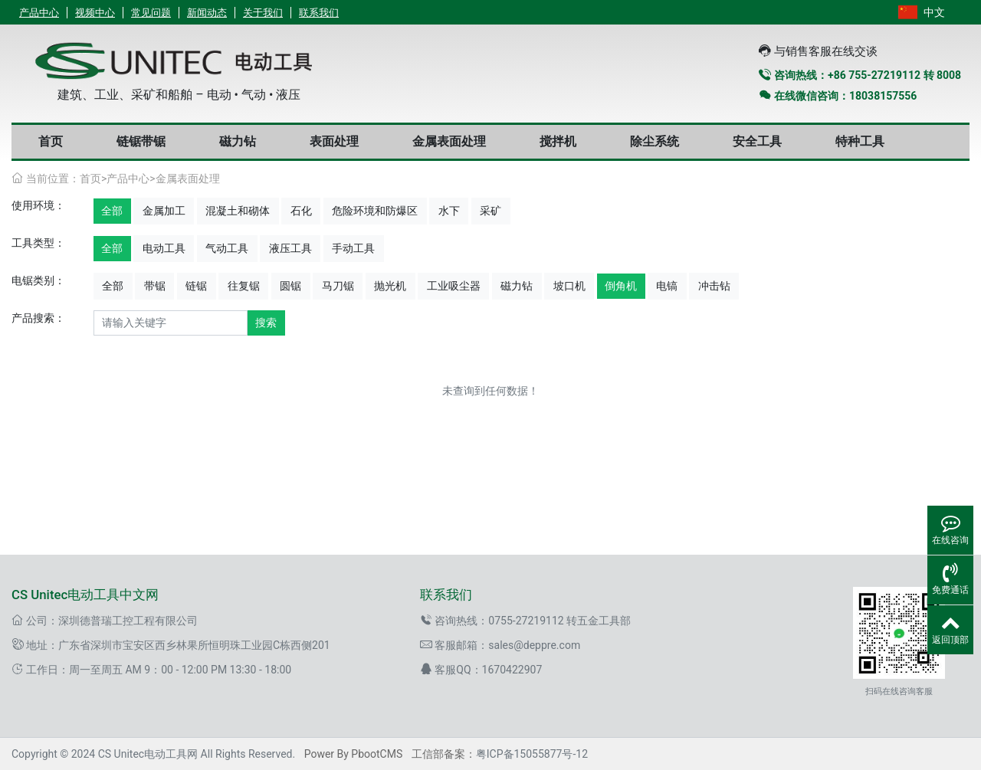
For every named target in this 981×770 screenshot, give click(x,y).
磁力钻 (237, 141)
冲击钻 (714, 286)
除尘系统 (654, 141)
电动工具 (164, 248)
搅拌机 (558, 141)
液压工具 (290, 248)
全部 (112, 211)
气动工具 (226, 248)
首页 (50, 141)
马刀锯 (338, 286)
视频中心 (95, 12)
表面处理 (334, 141)
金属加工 (164, 211)
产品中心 (39, 12)
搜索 (266, 322)
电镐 (667, 286)
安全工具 (757, 141)
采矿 (490, 211)
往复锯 (244, 286)
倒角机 (621, 286)
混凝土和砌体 (237, 211)
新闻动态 (207, 12)
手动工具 (353, 248)
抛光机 (390, 286)
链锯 (196, 286)
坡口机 (569, 286)
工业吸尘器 (454, 286)
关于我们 (263, 12)
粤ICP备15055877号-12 (532, 754)
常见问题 (151, 12)
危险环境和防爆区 (375, 211)
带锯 (155, 286)
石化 (301, 211)
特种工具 (859, 141)
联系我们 (319, 12)
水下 (449, 211)
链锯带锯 (141, 141)
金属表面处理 (449, 141)
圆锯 (290, 286)
